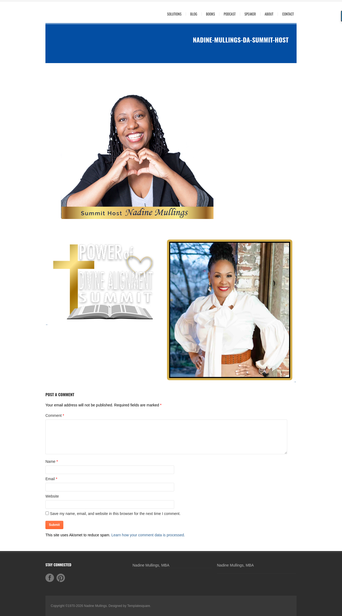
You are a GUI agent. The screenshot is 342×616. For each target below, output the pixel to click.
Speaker (250, 14)
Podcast (230, 14)
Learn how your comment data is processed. (148, 535)
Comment (54, 415)
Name (50, 461)
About (268, 14)
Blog (193, 14)
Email (50, 479)
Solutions (173, 14)
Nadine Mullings (95, 606)
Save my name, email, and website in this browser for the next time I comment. (115, 513)
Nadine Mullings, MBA (151, 565)
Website (52, 496)
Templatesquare (138, 606)
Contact (288, 14)
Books (210, 14)
